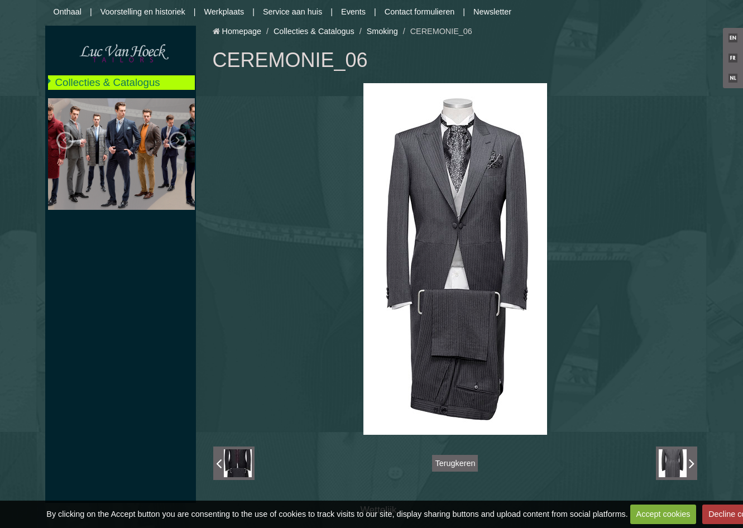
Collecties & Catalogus (107, 82)
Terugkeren (455, 463)
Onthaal (68, 11)
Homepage (241, 31)
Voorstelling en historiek (142, 11)
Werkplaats (224, 11)
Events (353, 11)
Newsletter (492, 11)
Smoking (382, 31)
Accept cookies (663, 514)
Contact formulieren (420, 11)
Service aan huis (292, 11)
